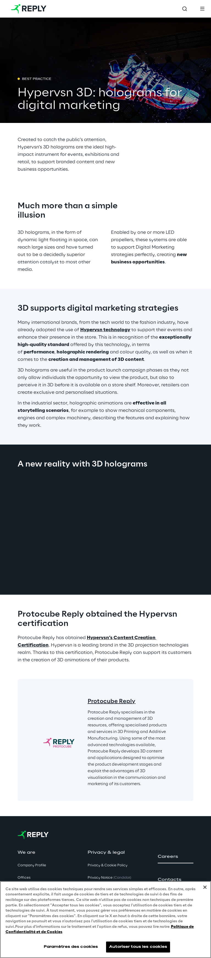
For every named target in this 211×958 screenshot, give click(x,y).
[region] (105, 919)
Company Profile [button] (32, 865)
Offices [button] (24, 878)
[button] (175, 856)
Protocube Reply (111, 701)
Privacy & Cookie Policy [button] (107, 865)
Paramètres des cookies (71, 947)
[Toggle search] (184, 9)
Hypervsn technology (105, 329)
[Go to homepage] (28, 9)
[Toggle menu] (202, 9)
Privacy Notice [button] (109, 878)
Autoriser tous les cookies (138, 947)
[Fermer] (205, 887)
